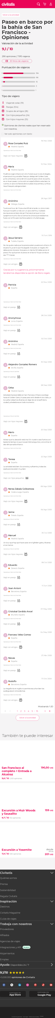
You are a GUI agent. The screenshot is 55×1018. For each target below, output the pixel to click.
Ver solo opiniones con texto (18, 134)
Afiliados (4, 935)
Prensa (4, 884)
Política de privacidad (34, 1016)
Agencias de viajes (10, 941)
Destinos (5, 906)
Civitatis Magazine (10, 912)
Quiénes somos (8, 878)
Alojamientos (7, 953)
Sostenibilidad (8, 890)
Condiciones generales (17, 1016)
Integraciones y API (10, 947)
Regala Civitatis (8, 896)
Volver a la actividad (11, 15)
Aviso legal (25, 1016)
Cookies (41, 1016)
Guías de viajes (8, 918)
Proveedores (7, 929)
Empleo (4, 959)
